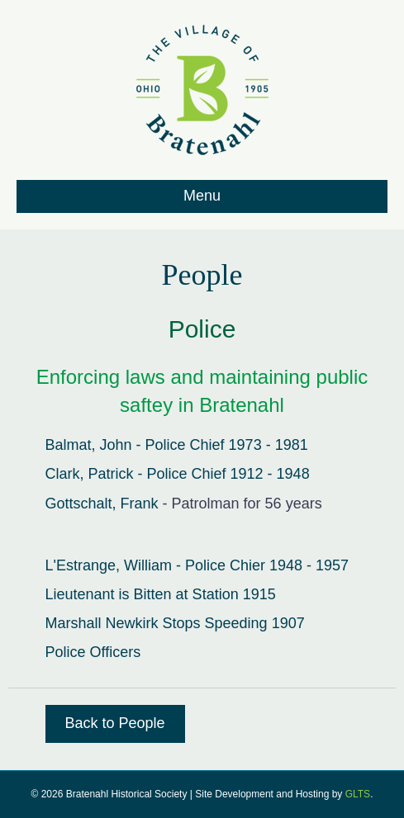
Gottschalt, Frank (102, 503)
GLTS (357, 794)
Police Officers (93, 652)
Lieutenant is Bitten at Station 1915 (160, 594)
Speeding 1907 (255, 623)
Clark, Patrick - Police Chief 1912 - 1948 (177, 474)
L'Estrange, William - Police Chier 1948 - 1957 (197, 565)
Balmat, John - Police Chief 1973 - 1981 (176, 445)
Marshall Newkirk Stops (125, 623)
